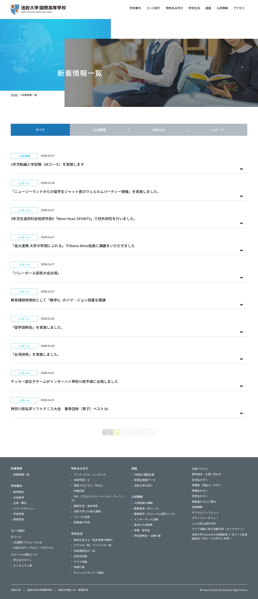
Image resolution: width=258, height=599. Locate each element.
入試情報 (222, 8)
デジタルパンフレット (205, 512)
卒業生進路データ (144, 480)
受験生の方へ (200, 490)
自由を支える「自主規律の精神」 (94, 540)
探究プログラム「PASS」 (89, 485)
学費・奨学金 (142, 530)
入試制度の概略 (143, 503)
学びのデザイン (22, 560)
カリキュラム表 (22, 565)
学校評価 (18, 514)
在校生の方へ (200, 480)
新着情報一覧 (21, 474)
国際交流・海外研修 (86, 506)
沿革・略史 (20, 503)
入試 (99, 129)
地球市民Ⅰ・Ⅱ (81, 480)
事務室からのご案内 (204, 501)
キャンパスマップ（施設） (90, 572)
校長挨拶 (18, 497)
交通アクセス (200, 469)
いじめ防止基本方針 (204, 523)
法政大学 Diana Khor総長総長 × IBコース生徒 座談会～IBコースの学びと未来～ (219, 536)
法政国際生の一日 (84, 551)
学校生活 (194, 8)
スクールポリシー (24, 508)
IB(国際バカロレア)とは (27, 542)
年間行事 (79, 567)
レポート (217, 129)
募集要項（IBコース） (147, 508)
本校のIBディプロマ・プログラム (33, 548)
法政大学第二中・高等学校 (73, 590)
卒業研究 (79, 491)
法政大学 (16, 590)
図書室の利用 (82, 522)
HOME (14, 95)
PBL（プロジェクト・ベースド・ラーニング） (97, 498)
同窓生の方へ (200, 496)
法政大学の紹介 (143, 485)
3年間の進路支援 (144, 474)
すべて (40, 129)
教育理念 (18, 492)
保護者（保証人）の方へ (206, 485)
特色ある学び (174, 8)
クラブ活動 (80, 561)
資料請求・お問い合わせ (206, 474)
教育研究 (18, 519)
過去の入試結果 (143, 525)
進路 (208, 8)
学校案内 (135, 8)
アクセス (238, 8)
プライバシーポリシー (205, 518)
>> (152, 432)
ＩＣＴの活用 (82, 517)
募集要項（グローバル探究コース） (155, 514)
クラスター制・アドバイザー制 (92, 545)
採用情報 (197, 507)
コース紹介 (153, 8)
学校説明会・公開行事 (147, 535)
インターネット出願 (146, 519)
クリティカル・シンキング (90, 474)
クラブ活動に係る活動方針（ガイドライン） (218, 529)
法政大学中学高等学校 (39, 590)
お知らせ (158, 129)
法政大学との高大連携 (87, 511)
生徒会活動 (80, 556)
